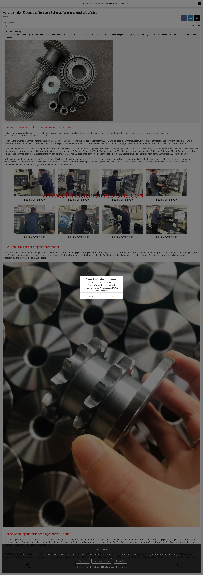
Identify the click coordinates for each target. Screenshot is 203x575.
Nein (91, 296)
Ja (112, 296)
